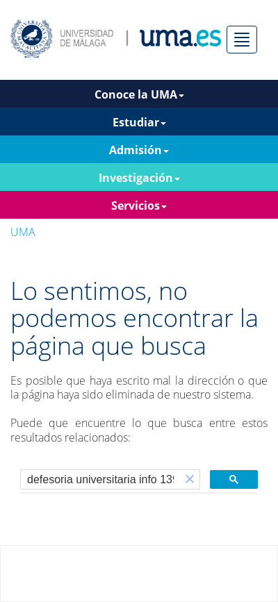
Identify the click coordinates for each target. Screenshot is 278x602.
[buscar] (100, 480)
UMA (22, 232)
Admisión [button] (139, 150)
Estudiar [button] (139, 122)
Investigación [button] (139, 177)
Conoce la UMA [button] (139, 94)
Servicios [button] (139, 205)
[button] (189, 479)
